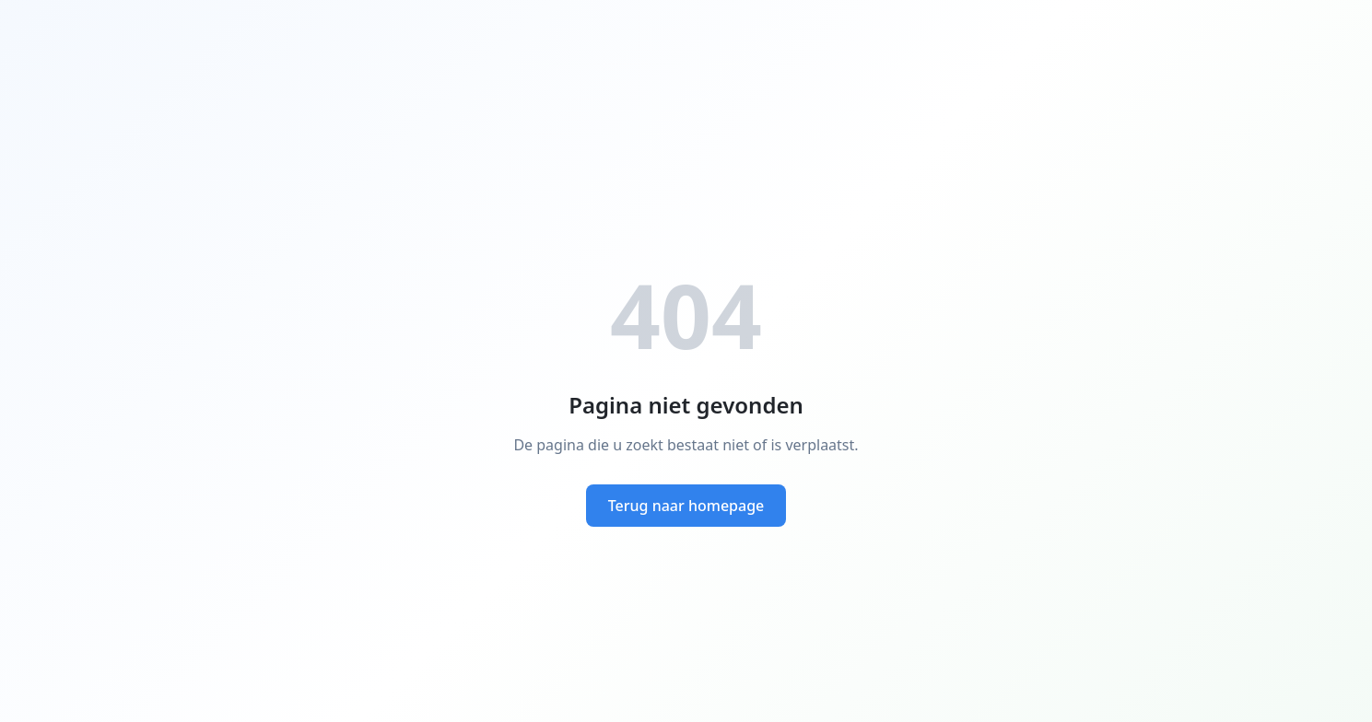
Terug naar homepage (686, 505)
